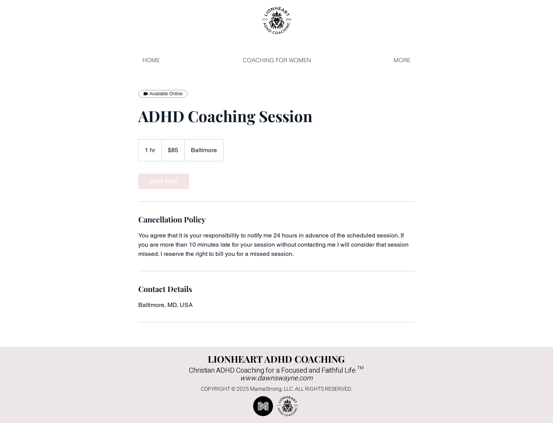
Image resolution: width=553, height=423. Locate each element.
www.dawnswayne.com (276, 378)
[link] (163, 181)
